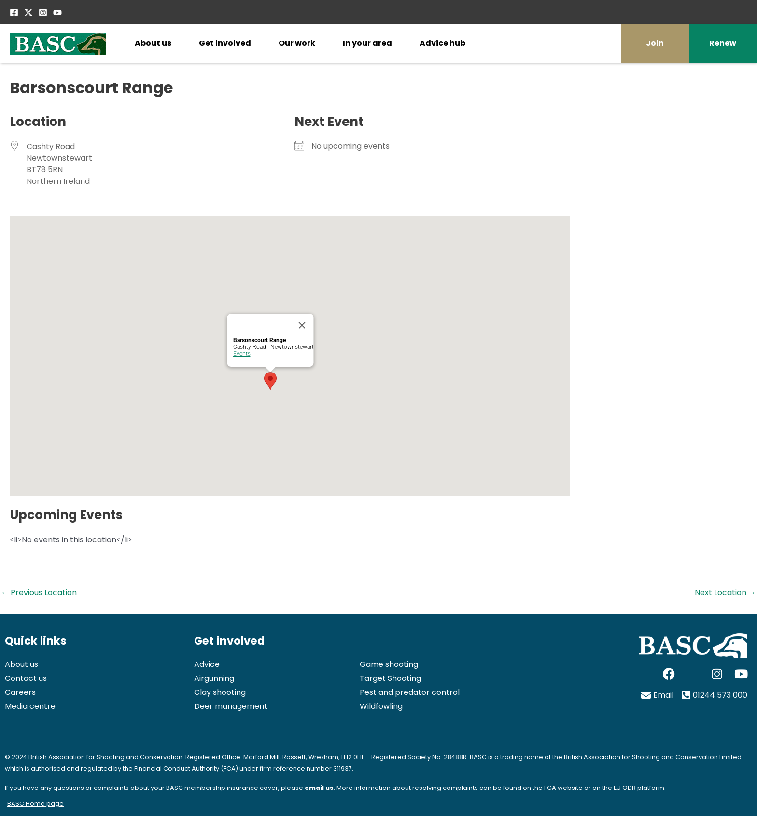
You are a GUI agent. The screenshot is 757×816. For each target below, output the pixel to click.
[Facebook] (14, 12)
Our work (297, 43)
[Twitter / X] (28, 12)
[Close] (302, 325)
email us (319, 788)
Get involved (225, 43)
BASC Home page (35, 804)
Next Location (725, 592)
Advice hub (442, 43)
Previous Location (39, 592)
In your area (367, 43)
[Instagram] (43, 12)
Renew (722, 43)
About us (153, 43)
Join (655, 43)
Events (242, 353)
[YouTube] (57, 12)
